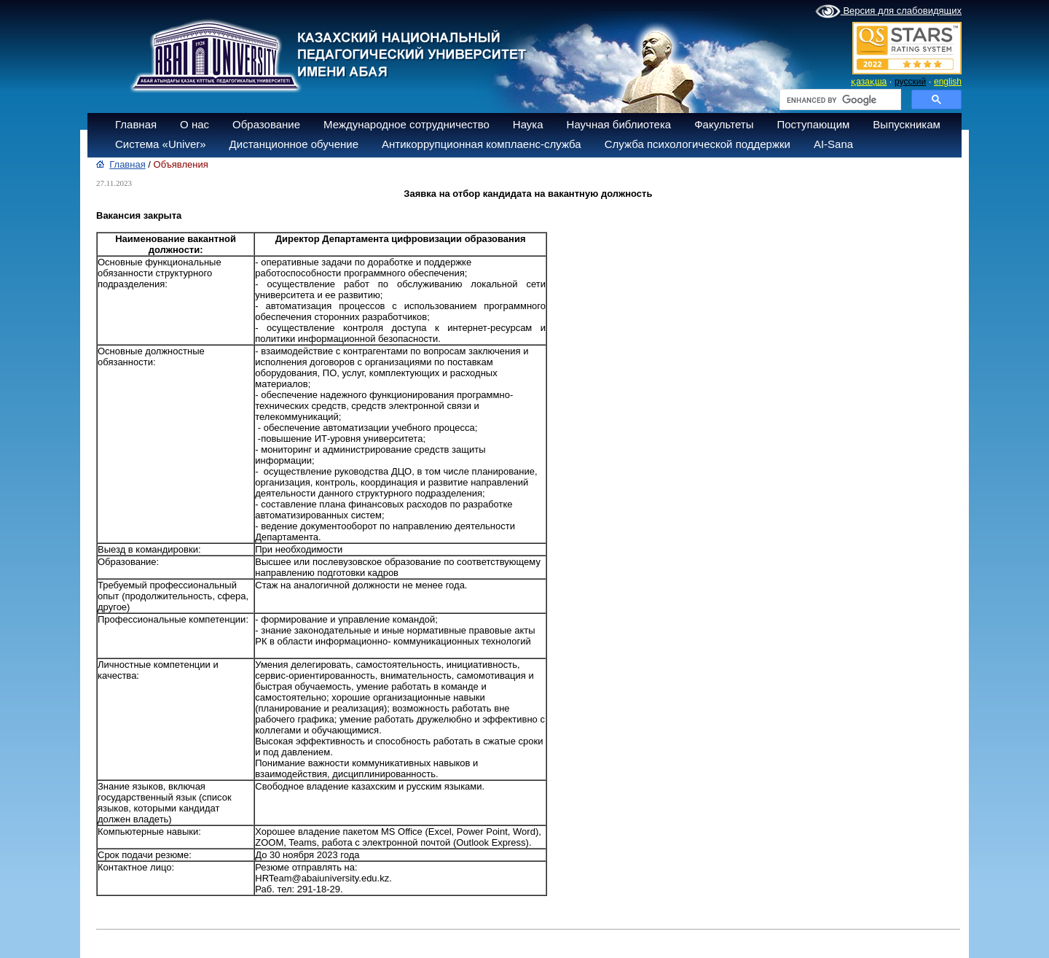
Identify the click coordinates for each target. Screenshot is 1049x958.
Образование (266, 124)
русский (910, 82)
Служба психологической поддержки (697, 144)
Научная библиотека (619, 124)
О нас (194, 124)
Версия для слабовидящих (888, 11)
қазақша (869, 82)
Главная (136, 124)
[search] (839, 99)
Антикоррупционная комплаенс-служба (481, 144)
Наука (528, 124)
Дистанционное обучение (293, 144)
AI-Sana (833, 144)
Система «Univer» (160, 144)
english (948, 82)
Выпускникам (906, 124)
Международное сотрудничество (406, 124)
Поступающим (813, 124)
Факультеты (723, 124)
